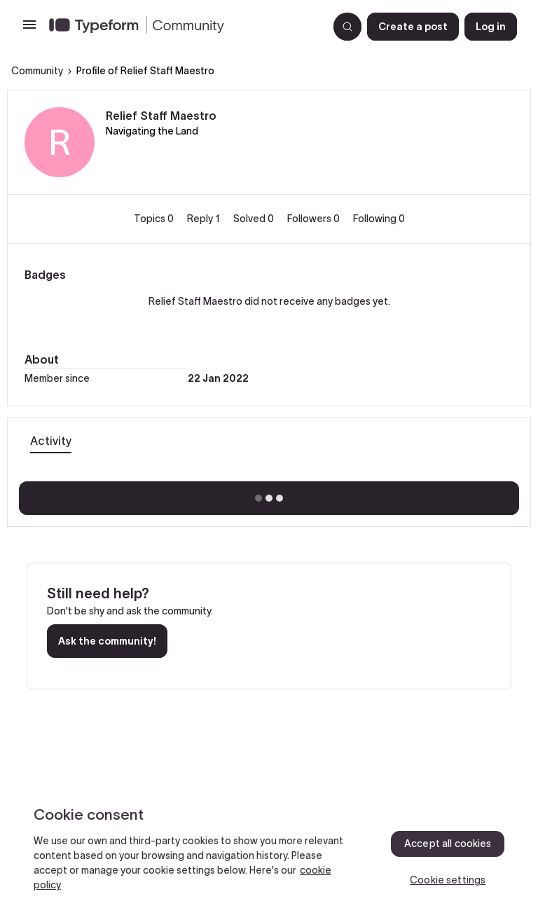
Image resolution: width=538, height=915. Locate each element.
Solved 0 (254, 218)
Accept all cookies (448, 843)
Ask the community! (107, 641)
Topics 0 (155, 218)
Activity (50, 440)
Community (37, 70)
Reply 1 (204, 218)
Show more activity (269, 494)
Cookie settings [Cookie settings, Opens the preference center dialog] (447, 880)
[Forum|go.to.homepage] (183, 26)
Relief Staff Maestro (161, 115)
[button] (29, 29)
